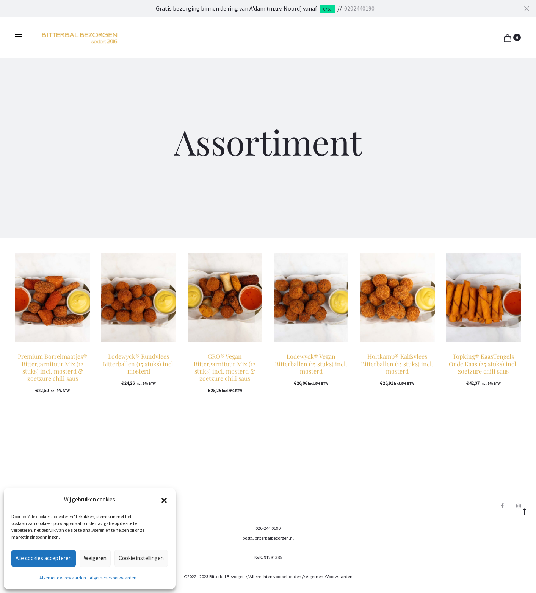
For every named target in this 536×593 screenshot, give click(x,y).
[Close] (527, 8)
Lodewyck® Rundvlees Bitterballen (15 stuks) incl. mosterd (138, 363)
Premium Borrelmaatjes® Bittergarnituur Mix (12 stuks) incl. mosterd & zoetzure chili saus (52, 367)
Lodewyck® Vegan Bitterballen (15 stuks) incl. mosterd (311, 363)
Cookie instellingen (141, 558)
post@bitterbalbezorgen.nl (268, 538)
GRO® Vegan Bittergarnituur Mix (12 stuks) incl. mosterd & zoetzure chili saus (225, 367)
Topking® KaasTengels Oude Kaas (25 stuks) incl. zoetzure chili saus (483, 363)
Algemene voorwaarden (62, 578)
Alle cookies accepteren (44, 558)
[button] (164, 499)
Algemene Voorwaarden (329, 576)
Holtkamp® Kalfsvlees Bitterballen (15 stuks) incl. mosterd (397, 363)
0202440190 (359, 8)
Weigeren (95, 558)
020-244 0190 (268, 528)
